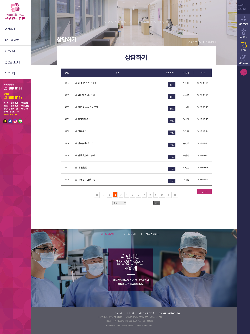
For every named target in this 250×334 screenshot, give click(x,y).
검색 (156, 203)
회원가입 (242, 8)
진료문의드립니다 (84, 143)
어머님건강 (81, 167)
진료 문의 (80, 131)
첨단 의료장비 (127, 234)
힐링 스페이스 (150, 234)
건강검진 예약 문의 (85, 155)
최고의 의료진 (107, 234)
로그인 (241, 4)
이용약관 (131, 313)
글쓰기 (204, 191)
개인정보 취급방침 (147, 313)
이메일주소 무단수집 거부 (169, 313)
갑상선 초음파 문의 (85, 95)
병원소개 (119, 313)
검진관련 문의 (82, 119)
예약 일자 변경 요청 (85, 179)
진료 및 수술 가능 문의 (86, 107)
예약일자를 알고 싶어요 (87, 83)
